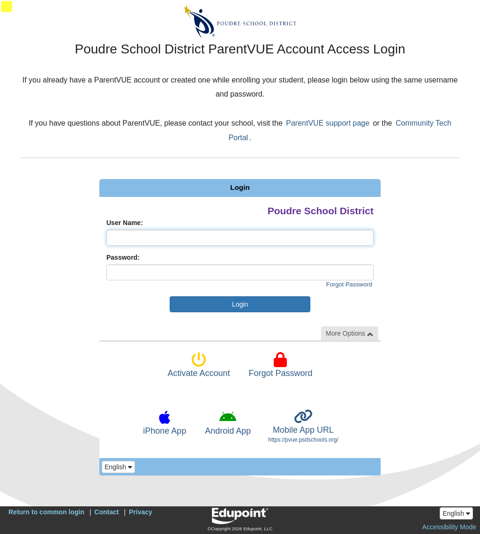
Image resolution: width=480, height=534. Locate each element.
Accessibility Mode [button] (449, 527)
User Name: (124, 222)
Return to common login (46, 512)
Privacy (140, 512)
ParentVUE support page (327, 123)
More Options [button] (350, 334)
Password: (123, 257)
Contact (106, 512)
